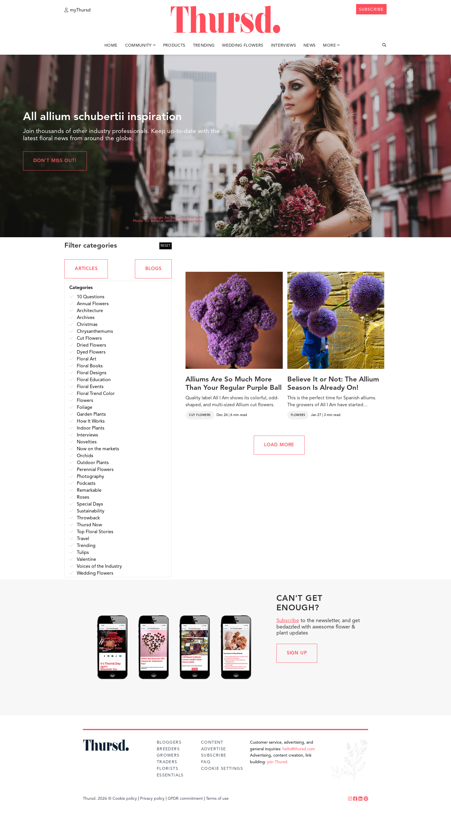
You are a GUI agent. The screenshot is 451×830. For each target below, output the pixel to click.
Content (212, 742)
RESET (165, 246)
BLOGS (153, 269)
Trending (204, 45)
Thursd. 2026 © (97, 799)
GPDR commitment (185, 799)
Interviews (283, 45)
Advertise (213, 749)
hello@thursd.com (298, 749)
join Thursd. (277, 762)
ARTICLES (86, 269)
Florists (167, 769)
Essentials (170, 775)
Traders (167, 762)
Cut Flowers (200, 415)
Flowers (298, 415)
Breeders (168, 749)
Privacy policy (152, 799)
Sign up (297, 653)
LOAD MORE (279, 445)
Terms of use (217, 799)
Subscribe (287, 620)
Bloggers (169, 742)
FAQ (206, 762)
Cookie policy (124, 799)
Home (110, 45)
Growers (168, 755)
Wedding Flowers (242, 45)
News (309, 45)
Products (174, 45)
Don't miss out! (55, 161)
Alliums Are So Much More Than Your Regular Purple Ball (234, 384)
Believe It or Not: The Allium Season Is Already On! (333, 384)
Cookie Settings (222, 769)
